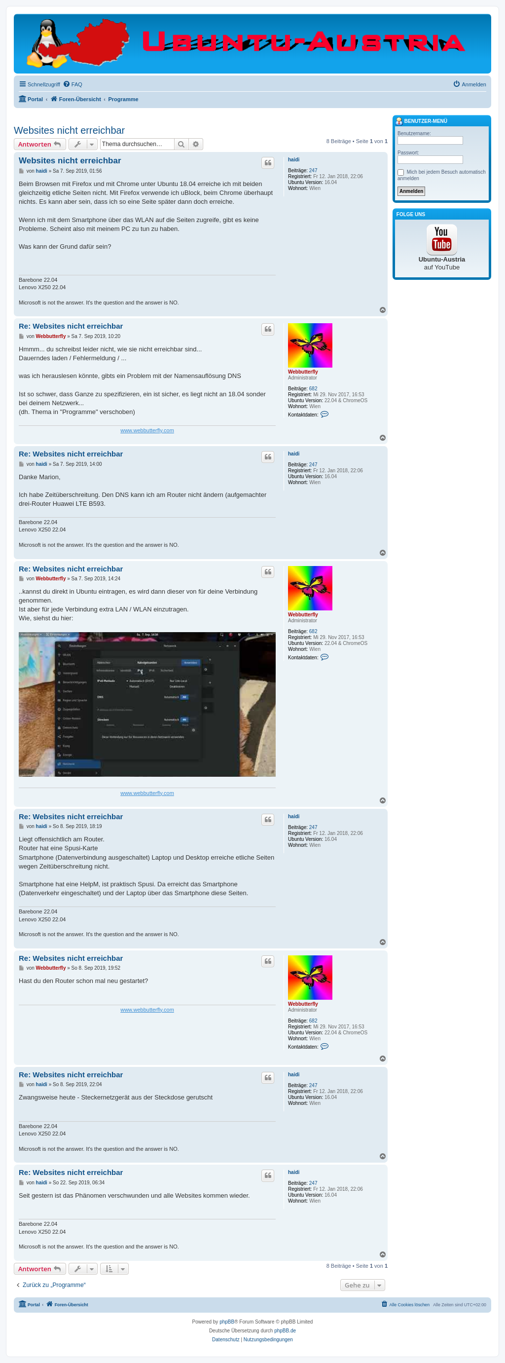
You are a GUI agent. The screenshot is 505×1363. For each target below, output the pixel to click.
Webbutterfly (303, 372)
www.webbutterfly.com (147, 430)
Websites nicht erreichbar (69, 130)
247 (313, 170)
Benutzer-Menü (421, 121)
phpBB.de (285, 1330)
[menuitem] (72, 84)
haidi (293, 159)
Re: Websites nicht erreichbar (71, 326)
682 (313, 388)
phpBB (226, 1322)
